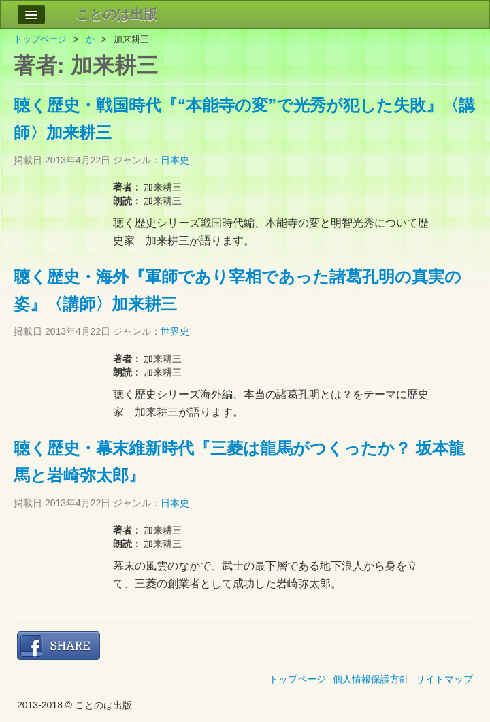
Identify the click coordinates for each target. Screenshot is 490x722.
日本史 (175, 159)
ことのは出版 (116, 14)
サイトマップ (444, 679)
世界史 (175, 331)
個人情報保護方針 (371, 679)
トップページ (40, 39)
